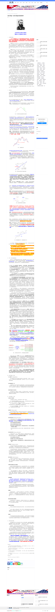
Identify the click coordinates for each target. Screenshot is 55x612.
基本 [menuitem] (20, 2)
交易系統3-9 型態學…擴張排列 (43, 56)
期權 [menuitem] (35, 2)
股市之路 (9, 0)
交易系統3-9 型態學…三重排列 (43, 49)
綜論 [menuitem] (32, 2)
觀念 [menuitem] (17, 2)
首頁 (7, 0)
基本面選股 (44, 75)
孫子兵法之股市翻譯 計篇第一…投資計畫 (43, 601)
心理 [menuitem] (29, 2)
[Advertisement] (42, 25)
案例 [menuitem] (37, 2)
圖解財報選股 (44, 79)
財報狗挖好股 (38, 74)
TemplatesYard (13, 610)
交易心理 (44, 64)
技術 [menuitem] (23, 2)
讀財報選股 (40, 84)
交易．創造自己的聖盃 (39, 64)
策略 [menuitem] (26, 2)
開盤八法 (38, 79)
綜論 (37, 80)
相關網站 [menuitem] (41, 2)
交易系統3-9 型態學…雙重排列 (43, 42)
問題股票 (38, 75)
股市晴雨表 (38, 70)
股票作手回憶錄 (42, 70)
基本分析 (41, 75)
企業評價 (44, 65)
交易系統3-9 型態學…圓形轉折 (43, 53)
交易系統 (12, 0)
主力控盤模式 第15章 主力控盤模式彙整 (27, 604)
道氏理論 (12, 559)
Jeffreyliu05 (20, 610)
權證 (37, 84)
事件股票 (41, 69)
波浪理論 (44, 69)
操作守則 (44, 80)
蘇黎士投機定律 (44, 83)
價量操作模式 (40, 80)
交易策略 (41, 65)
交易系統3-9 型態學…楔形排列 (43, 46)
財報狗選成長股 (42, 74)
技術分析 (10, 13)
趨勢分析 (38, 83)
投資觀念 (38, 69)
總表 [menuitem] (15, 2)
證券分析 (41, 83)
